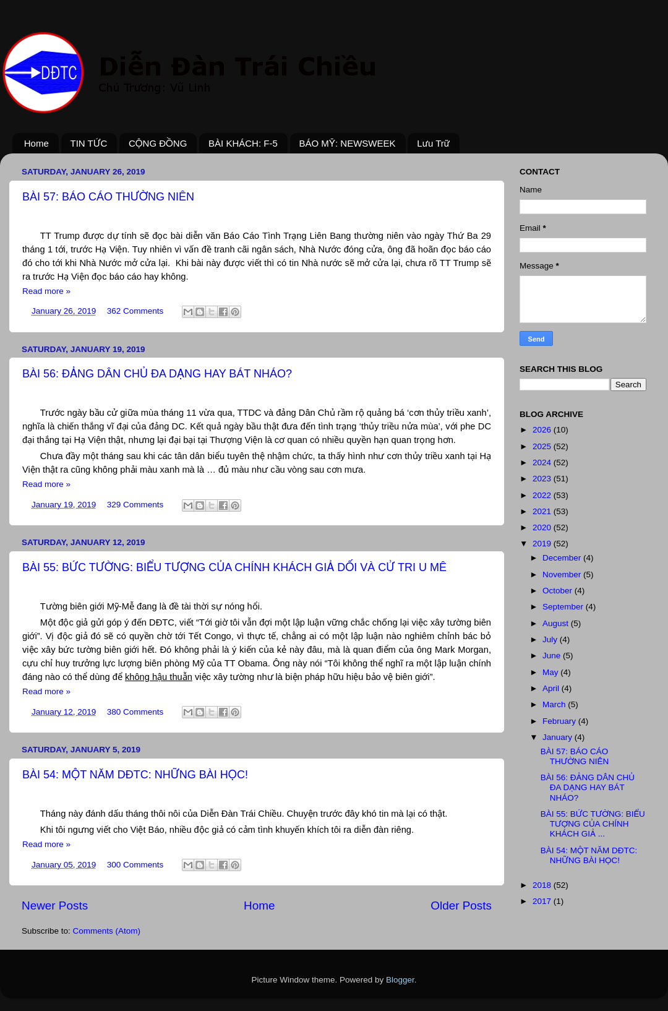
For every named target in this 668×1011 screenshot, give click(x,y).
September (564, 606)
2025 (543, 446)
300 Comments (135, 864)
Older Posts (461, 905)
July (551, 639)
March (555, 704)
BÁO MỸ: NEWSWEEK (347, 143)
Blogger (400, 979)
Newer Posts (55, 905)
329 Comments (135, 504)
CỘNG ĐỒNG (158, 143)
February (560, 721)
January (558, 737)
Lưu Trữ (433, 143)
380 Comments (135, 711)
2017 (543, 901)
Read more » (46, 291)
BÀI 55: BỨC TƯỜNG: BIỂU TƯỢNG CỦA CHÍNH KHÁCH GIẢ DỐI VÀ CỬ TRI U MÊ (234, 567)
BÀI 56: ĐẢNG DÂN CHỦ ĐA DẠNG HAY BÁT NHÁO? (157, 374)
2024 (543, 462)
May (551, 672)
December (562, 557)
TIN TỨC (89, 143)
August (556, 623)
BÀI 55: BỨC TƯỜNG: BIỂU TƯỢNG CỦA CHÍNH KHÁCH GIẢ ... (593, 823)
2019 (543, 543)
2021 (543, 511)
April (552, 688)
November (562, 574)
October (558, 590)
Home (36, 143)
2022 (543, 495)
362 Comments (135, 311)
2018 (543, 885)
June (552, 655)
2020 (543, 527)
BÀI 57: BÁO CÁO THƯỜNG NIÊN (108, 197)
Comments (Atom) (107, 931)
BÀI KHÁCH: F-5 (243, 143)
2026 (543, 429)
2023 (543, 478)
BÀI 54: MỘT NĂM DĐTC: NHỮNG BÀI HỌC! (135, 774)
